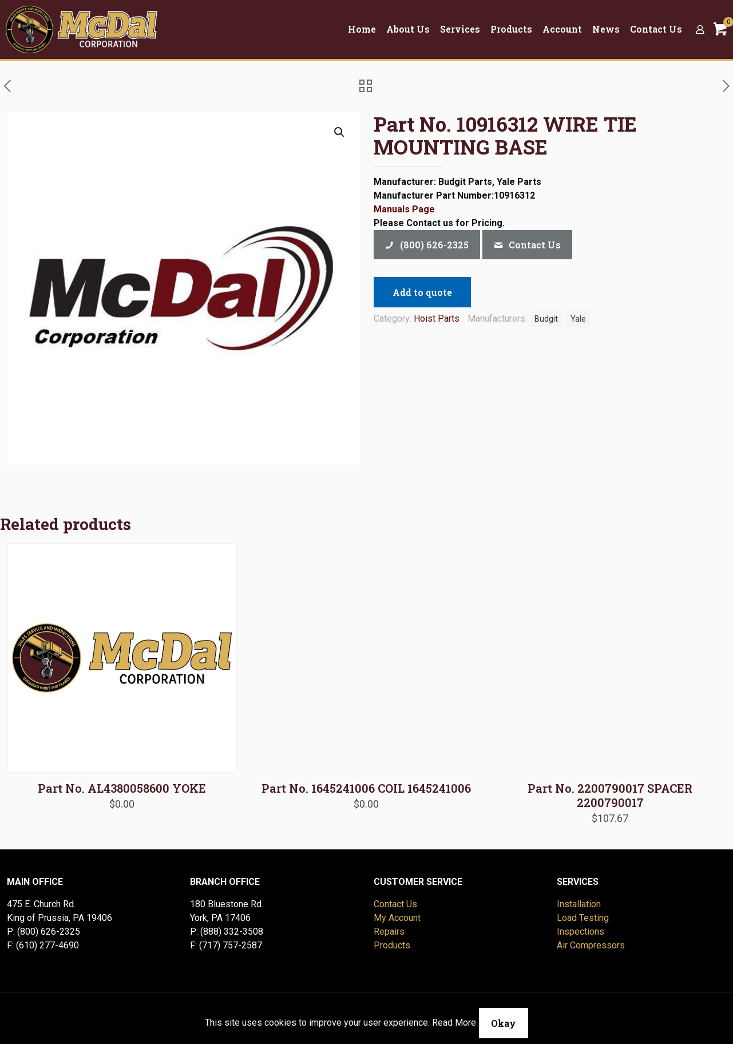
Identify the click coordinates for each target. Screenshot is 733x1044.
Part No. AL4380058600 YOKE (122, 788)
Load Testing (583, 917)
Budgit (546, 319)
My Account (397, 917)
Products (392, 945)
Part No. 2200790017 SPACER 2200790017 (610, 795)
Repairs (389, 931)
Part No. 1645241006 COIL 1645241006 (366, 788)
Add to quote (422, 292)
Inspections (580, 931)
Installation (579, 904)
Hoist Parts (436, 318)
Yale (578, 319)
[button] (339, 132)
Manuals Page (404, 209)
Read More (454, 1022)
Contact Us (395, 904)
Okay (503, 1023)
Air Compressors (591, 945)
